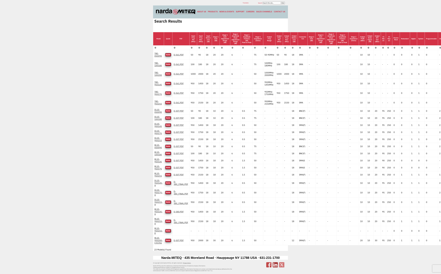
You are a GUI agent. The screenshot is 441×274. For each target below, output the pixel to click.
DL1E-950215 (158, 139)
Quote (168, 55)
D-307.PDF (179, 111)
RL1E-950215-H (158, 221)
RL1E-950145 (158, 160)
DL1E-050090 (158, 110)
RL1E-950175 (158, 167)
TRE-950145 (158, 83)
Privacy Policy (187, 263)
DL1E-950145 (158, 125)
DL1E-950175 (158, 132)
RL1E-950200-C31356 (158, 240)
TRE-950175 (158, 93)
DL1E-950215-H (158, 202)
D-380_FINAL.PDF (181, 183)
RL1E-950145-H (158, 211)
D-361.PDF (179, 55)
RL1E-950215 (158, 174)
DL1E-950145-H (158, 183)
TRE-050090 (158, 54)
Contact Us (279, 11)
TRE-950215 (158, 102)
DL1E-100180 (158, 118)
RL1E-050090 (158, 146)
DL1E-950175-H (158, 192)
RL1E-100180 (158, 153)
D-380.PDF (179, 212)
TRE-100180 (158, 64)
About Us (201, 11)
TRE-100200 (158, 73)
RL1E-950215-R (158, 231)
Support (240, 11)
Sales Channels (264, 11)
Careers (250, 11)
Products (213, 11)
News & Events (226, 11)
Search (260, 3)
